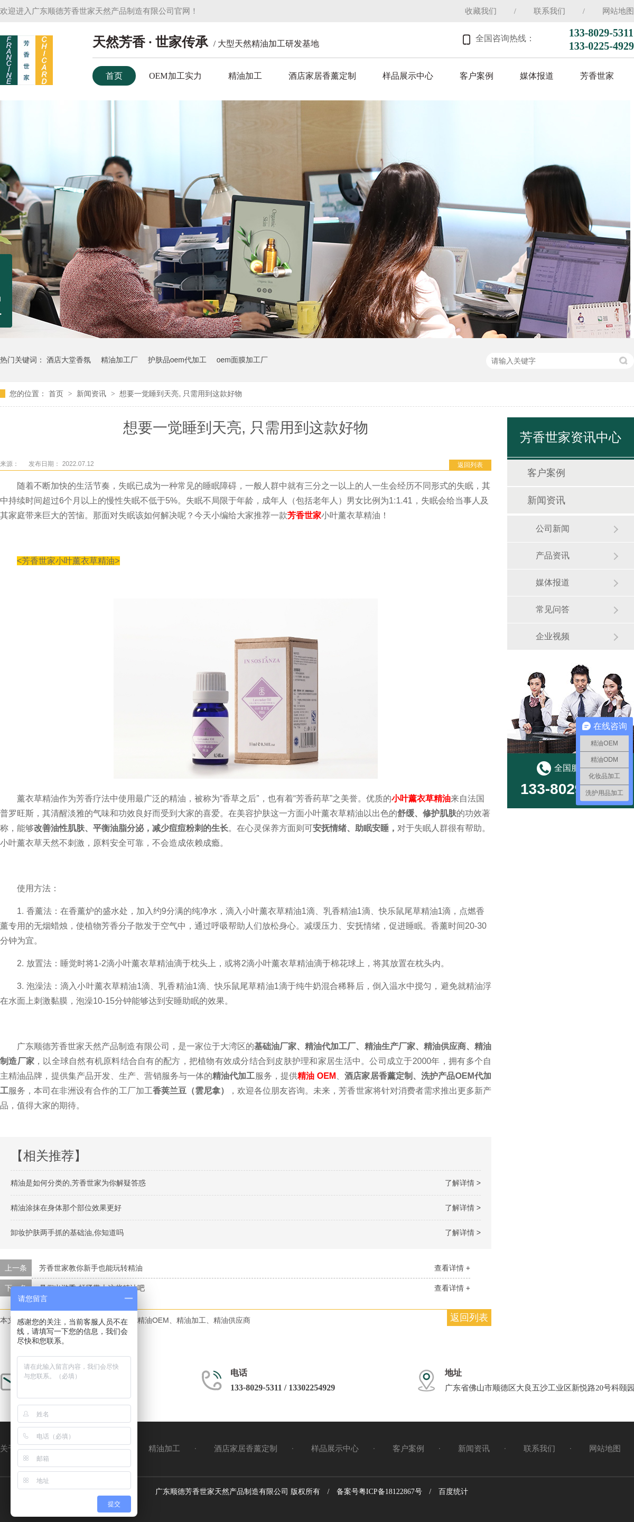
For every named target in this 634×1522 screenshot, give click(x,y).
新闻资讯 (92, 393)
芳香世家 (597, 75)
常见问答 (553, 609)
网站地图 (618, 11)
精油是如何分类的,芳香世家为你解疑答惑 (78, 1183)
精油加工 (245, 75)
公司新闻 (553, 528)
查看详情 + (452, 1268)
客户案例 (476, 75)
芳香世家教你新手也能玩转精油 (91, 1268)
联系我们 (549, 11)
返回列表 (470, 465)
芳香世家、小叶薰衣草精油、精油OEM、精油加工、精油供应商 (145, 1320)
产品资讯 (553, 555)
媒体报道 (537, 75)
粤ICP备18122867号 (390, 1492)
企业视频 (553, 636)
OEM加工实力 (175, 75)
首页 (114, 75)
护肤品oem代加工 (177, 360)
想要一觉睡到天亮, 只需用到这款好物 (180, 393)
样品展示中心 (408, 75)
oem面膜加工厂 (242, 360)
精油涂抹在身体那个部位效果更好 (66, 1207)
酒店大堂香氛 (68, 360)
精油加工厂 (119, 360)
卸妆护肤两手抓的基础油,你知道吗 (67, 1232)
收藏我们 (481, 11)
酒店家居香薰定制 (322, 75)
